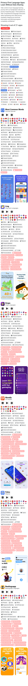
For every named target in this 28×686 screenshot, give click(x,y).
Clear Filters (5, 28)
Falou (7, 492)
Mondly (8, 397)
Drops (7, 303)
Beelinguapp (10, 586)
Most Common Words (14, 109)
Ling (7, 206)
